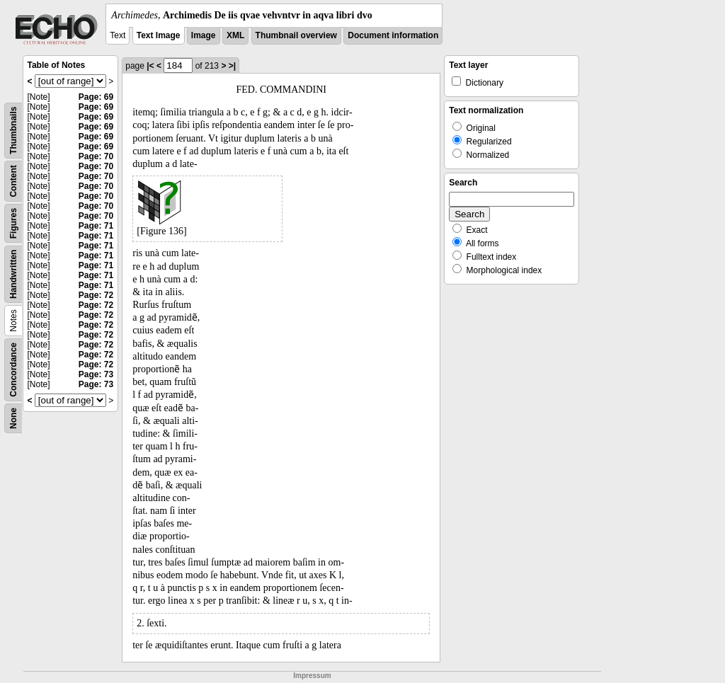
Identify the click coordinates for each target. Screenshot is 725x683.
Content (13, 181)
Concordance (13, 370)
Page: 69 (96, 97)
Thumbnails (13, 130)
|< (150, 66)
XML (235, 35)
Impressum (312, 675)
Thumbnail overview (296, 35)
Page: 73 (96, 374)
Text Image (159, 35)
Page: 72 (96, 295)
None (13, 418)
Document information (393, 35)
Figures (13, 223)
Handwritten (13, 274)
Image (203, 35)
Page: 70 (96, 156)
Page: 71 (96, 226)
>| (232, 66)
